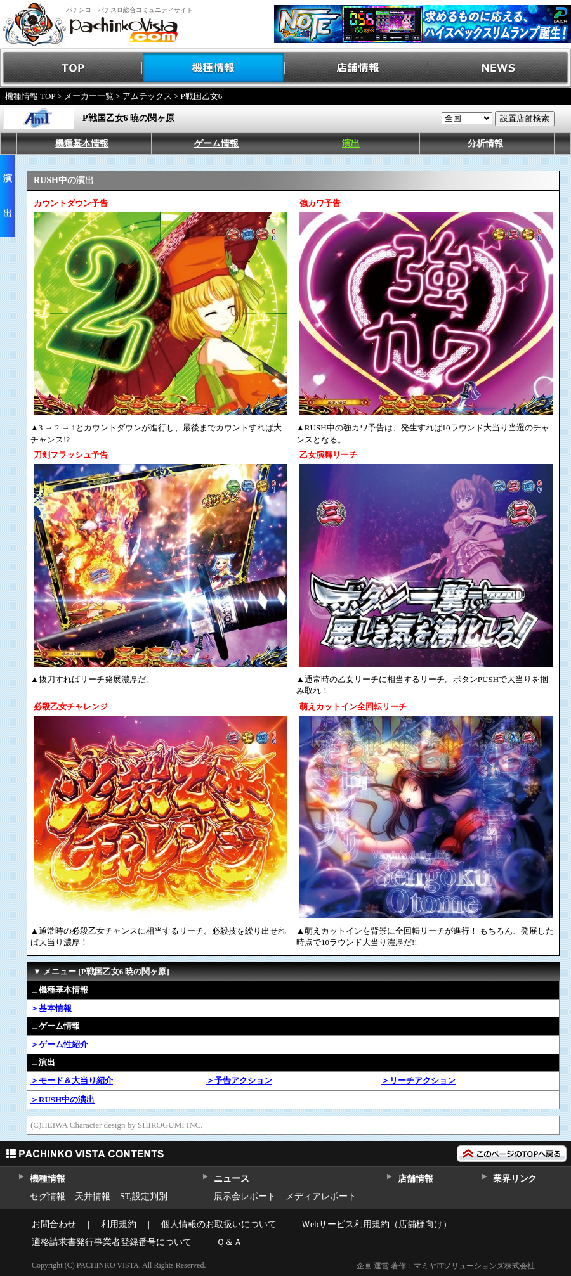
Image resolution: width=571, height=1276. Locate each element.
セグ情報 (47, 1196)
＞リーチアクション (418, 1080)
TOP (71, 68)
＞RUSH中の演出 (62, 1099)
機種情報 (214, 68)
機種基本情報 (81, 143)
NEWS (499, 68)
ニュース (231, 1178)
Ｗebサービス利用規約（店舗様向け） (376, 1224)
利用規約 (118, 1224)
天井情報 (92, 1196)
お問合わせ (54, 1224)
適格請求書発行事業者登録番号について (112, 1242)
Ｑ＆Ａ (229, 1242)
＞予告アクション (239, 1080)
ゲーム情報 (216, 143)
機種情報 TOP (30, 96)
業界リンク (515, 1178)
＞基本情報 (51, 1008)
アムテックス (147, 96)
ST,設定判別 (143, 1196)
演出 (351, 143)
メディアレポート (321, 1196)
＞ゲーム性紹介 (59, 1044)
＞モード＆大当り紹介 (71, 1080)
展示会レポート (245, 1196)
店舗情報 (357, 68)
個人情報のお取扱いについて (219, 1224)
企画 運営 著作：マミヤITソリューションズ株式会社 (446, 1265)
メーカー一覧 (89, 96)
